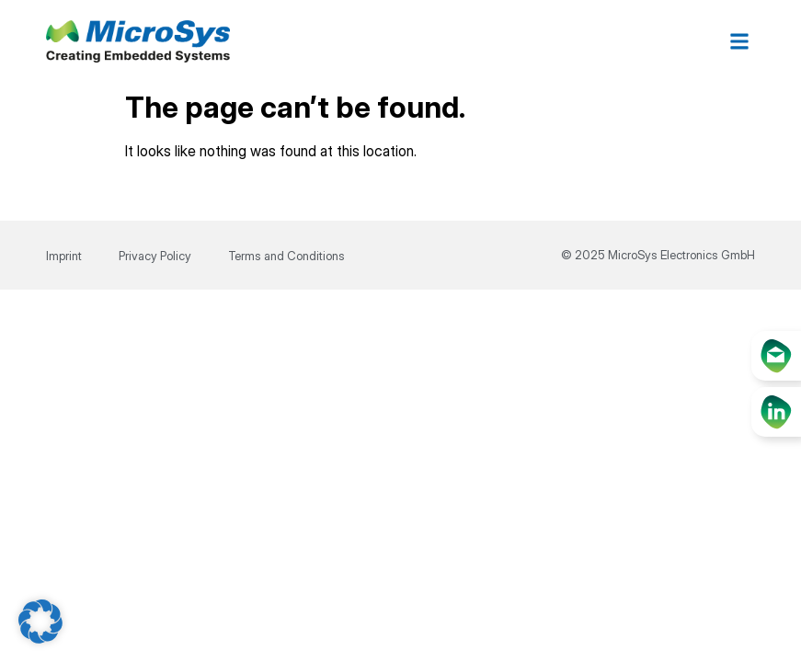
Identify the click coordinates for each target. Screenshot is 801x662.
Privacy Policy (155, 255)
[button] (740, 42)
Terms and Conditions (286, 255)
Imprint (64, 255)
